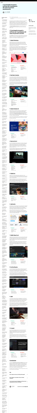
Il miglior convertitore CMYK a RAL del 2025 (4, 412)
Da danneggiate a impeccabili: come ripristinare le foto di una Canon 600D (4, 166)
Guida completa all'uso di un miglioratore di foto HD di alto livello (4, 74)
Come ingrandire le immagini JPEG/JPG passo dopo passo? (4, 28)
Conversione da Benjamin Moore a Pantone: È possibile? (4, 235)
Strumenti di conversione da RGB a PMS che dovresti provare (4, 292)
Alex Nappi (13, 386)
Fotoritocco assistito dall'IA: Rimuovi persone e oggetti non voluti (4, 181)
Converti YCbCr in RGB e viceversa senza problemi (4, 217)
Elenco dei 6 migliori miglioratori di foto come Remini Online (4, 302)
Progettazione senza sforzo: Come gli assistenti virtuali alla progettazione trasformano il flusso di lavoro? (4, 190)
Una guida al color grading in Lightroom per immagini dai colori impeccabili (4, 62)
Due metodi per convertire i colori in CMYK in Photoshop (4, 275)
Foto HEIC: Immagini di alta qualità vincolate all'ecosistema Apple (4, 383)
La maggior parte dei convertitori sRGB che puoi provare (4, 273)
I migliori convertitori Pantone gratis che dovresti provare (4, 285)
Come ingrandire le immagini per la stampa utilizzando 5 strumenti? (4, 35)
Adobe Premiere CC (14, 108)
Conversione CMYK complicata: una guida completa (4, 220)
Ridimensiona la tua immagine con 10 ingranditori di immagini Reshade (4, 47)
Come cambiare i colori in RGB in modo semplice (4, 252)
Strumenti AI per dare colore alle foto (4, 169)
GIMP (11, 296)
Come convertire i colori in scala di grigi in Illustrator (4, 299)
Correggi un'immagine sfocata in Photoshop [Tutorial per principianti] (4, 211)
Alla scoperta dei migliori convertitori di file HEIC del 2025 (4, 326)
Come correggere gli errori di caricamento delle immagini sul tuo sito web (4, 361)
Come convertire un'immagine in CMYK (4, 198)
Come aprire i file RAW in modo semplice (4, 336)
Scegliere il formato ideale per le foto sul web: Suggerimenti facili (4, 354)
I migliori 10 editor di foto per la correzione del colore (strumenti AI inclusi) (4, 31)
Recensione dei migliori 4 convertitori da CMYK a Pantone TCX (4, 265)
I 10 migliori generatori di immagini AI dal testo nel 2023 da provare (4, 43)
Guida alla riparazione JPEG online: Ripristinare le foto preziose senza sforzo (4, 104)
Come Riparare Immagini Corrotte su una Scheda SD (4, 314)
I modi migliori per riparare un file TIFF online (4, 179)
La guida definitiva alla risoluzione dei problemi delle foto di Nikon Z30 (4, 143)
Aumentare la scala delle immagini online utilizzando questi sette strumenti (4, 70)
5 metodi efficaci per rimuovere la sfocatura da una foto (4, 207)
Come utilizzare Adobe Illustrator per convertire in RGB (4, 200)
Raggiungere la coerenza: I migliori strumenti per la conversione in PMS (4, 261)
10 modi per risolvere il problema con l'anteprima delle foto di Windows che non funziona (4, 346)
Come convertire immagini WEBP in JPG (4, 333)
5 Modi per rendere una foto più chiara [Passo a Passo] (4, 357)
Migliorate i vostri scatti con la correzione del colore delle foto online (4, 89)
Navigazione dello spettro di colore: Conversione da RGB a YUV (4, 295)
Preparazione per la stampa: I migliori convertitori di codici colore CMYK (4, 269)
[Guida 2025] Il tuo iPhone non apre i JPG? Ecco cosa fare (4, 339)
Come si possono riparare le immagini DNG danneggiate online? (4, 51)
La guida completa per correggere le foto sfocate (4, 133)
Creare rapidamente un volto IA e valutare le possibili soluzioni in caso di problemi (4, 185)
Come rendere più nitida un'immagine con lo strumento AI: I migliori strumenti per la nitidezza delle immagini (4, 113)
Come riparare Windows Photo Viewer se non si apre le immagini (4, 311)
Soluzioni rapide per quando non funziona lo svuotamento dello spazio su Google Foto (4, 379)
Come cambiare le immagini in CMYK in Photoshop (4, 398)
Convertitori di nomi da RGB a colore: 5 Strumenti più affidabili (4, 404)
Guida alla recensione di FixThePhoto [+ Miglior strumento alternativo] (4, 329)
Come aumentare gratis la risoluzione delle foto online (4, 98)
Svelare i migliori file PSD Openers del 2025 (4, 308)
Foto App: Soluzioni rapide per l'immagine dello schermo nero (4, 390)
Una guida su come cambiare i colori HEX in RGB (4, 241)
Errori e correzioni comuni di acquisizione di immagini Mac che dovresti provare (4, 372)
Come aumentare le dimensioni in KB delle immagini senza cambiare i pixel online (4, 58)
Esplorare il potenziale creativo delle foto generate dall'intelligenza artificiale (4, 172)
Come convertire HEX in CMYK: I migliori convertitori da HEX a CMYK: (4, 258)
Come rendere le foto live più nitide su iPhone (4, 321)
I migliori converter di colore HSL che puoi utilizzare (4, 230)
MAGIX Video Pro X (14, 235)
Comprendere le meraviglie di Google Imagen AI (4, 136)
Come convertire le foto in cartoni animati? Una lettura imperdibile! (4, 25)
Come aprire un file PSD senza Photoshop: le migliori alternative (4, 317)
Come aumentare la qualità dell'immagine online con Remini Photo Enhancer (4, 304)
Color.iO (12, 328)
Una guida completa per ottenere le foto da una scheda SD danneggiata (4, 368)
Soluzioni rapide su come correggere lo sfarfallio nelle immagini (4, 387)
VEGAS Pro (12, 173)
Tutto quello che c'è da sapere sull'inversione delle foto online (4, 194)
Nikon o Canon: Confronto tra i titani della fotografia (4, 130)
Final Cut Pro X (13, 141)
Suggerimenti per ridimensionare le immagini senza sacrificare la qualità (4, 81)
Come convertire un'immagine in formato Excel (4, 323)
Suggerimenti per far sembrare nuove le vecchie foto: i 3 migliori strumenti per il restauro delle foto (4, 109)
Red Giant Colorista (14, 75)
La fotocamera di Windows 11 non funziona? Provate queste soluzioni (4, 139)
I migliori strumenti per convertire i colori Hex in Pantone (4, 278)
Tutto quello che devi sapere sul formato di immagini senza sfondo (4, 350)
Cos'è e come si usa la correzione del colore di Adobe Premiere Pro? (4, 77)
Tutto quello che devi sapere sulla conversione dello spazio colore (4, 249)
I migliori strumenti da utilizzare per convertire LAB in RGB (4, 227)
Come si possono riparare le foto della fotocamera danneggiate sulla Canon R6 (4, 162)
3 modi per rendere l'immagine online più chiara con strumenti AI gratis (4, 342)
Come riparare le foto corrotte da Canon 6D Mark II (4, 159)
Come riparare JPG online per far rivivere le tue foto (4, 101)
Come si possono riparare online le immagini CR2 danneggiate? (4, 54)
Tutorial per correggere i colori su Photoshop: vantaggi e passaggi (4, 66)
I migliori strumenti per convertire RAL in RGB (4, 255)
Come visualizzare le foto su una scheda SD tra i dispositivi (4, 376)
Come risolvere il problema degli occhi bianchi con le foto (4, 176)
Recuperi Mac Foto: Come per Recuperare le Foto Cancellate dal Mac (32, 28)
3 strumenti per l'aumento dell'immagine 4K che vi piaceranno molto (4, 85)
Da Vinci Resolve (14, 267)
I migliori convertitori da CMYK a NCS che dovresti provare (4, 401)
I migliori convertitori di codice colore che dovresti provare (4, 288)
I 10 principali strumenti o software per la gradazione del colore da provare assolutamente (4, 21)
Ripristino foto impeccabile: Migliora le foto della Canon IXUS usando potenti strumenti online (4, 151)
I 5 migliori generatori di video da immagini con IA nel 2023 (4, 155)
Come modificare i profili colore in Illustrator (4, 204)
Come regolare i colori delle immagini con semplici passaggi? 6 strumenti (4, 39)
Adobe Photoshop (14, 40)
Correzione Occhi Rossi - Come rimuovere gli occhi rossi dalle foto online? (4, 122)
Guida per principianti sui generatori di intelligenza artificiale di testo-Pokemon (4, 94)
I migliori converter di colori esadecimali (4, 232)
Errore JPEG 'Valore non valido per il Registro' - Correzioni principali (4, 364)
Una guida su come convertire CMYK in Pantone (4, 239)
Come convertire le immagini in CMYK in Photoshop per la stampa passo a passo (4, 245)
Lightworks (12, 204)
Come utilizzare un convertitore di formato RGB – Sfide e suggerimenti (4, 408)
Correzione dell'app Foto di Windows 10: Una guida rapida (4, 215)
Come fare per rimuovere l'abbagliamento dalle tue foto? (4, 118)
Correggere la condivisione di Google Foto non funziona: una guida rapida (4, 394)
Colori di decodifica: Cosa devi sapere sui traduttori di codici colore (4, 223)
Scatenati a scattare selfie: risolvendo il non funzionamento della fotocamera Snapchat (4, 147)
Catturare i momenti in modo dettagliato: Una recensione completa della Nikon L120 (4, 126)
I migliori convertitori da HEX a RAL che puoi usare (4, 282)
